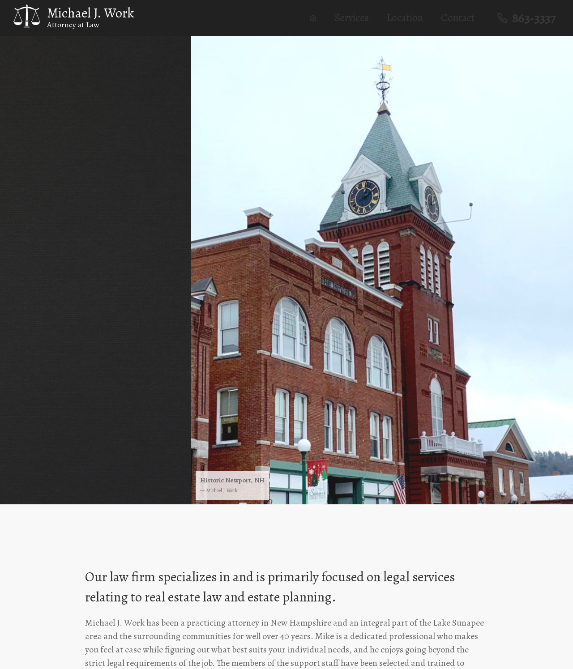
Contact (462, 18)
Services (355, 18)
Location (409, 18)
